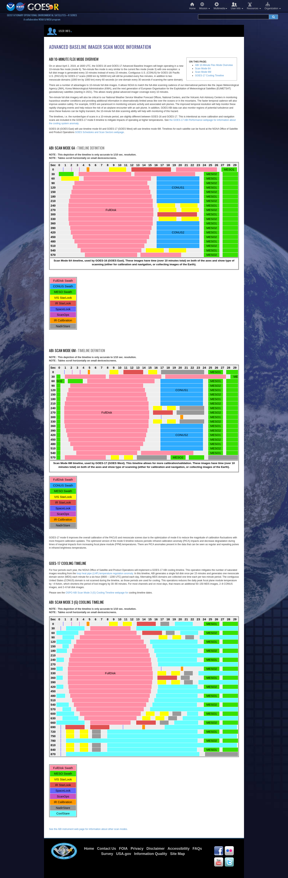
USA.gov (123, 854)
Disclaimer (155, 849)
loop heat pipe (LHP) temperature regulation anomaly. (105, 573)
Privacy (137, 849)
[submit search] (273, 16)
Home (192, 6)
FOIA (123, 849)
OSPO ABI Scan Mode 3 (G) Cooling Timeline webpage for (97, 592)
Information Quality (150, 854)
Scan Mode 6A (203, 68)
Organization (273, 6)
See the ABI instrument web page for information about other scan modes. (88, 829)
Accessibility (179, 849)
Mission (204, 6)
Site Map (177, 854)
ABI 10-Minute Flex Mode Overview (214, 65)
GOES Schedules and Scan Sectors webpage (99, 132)
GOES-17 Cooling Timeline (209, 75)
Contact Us (106, 849)
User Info (237, 6)
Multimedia (220, 6)
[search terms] (233, 16)
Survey (107, 854)
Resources (254, 6)
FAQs (197, 849)
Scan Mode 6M (203, 72)
